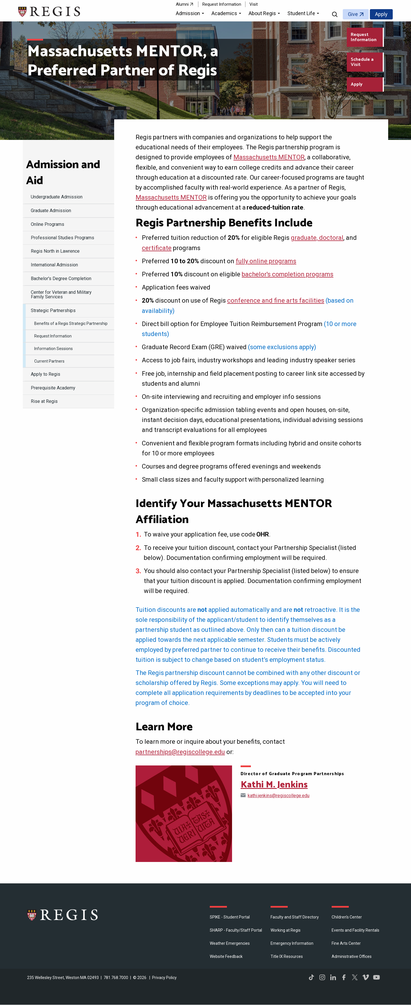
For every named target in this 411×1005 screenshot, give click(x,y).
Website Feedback (226, 956)
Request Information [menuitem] (53, 336)
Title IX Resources (287, 956)
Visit (253, 4)
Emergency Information (292, 943)
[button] (191, 14)
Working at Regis (286, 930)
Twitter (354, 977)
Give (353, 14)
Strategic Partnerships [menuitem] (53, 310)
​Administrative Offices (352, 956)
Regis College (62, 915)
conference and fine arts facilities (275, 300)
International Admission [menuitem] (54, 265)
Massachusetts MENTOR (269, 157)
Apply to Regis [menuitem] (45, 374)
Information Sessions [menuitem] (53, 348)
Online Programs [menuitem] (47, 224)
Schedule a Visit (362, 62)
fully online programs (266, 261)
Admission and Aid (63, 173)
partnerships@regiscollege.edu (180, 751)
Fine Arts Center (346, 943)
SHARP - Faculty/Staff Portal (236, 930)
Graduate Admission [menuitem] (51, 210)
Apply (381, 14)
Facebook (344, 977)
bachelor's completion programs (287, 274)
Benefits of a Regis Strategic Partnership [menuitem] (71, 323)
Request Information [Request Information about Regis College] (363, 37)
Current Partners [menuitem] (49, 361)
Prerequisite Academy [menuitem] (53, 388)
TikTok (311, 977)
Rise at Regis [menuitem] (44, 401)
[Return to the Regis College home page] (49, 11)
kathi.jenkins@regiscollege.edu (278, 795)
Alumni (182, 4)
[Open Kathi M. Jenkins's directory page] (184, 813)
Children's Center (347, 917)
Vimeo (365, 977)
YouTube (376, 977)
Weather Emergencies (230, 943)
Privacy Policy (164, 978)
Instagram (322, 977)
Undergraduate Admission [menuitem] (56, 197)
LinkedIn (333, 977)
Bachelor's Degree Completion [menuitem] (61, 278)
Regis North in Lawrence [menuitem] (55, 251)
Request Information (221, 4)
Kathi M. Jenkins (274, 784)
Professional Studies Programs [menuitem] (62, 237)
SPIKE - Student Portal (230, 917)
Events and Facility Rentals (355, 930)
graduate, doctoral (317, 237)
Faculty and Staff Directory (295, 917)
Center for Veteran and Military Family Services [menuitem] (61, 295)
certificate (157, 248)
